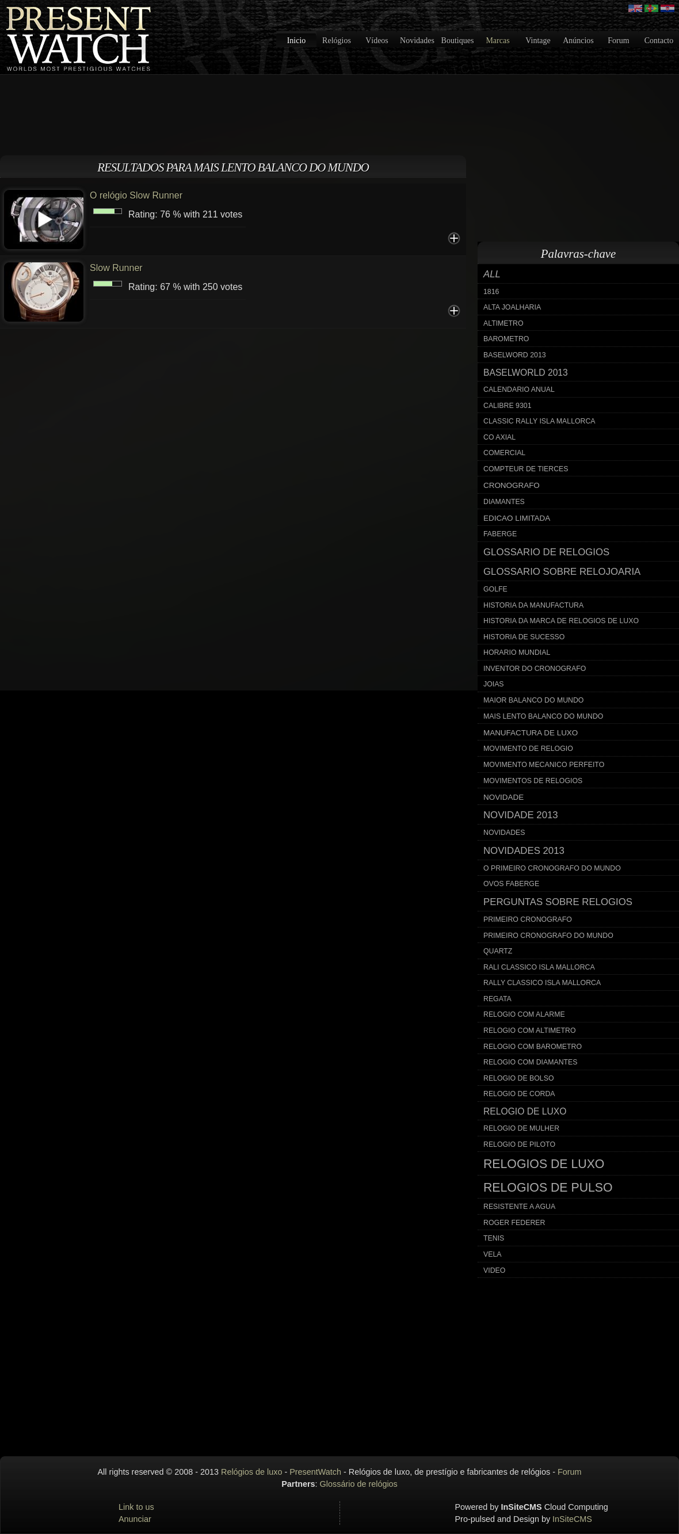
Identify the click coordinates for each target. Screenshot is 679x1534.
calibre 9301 (507, 406)
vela (492, 1254)
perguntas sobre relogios (557, 901)
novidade (503, 797)
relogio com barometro (532, 1047)
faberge (500, 534)
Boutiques (457, 40)
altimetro (503, 323)
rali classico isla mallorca (539, 967)
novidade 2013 (520, 815)
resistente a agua (519, 1207)
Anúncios (578, 40)
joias (493, 684)
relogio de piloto (519, 1144)
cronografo (511, 485)
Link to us (136, 1507)
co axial (499, 437)
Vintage (537, 40)
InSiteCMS (572, 1519)
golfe (495, 589)
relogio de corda (519, 1094)
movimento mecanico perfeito (543, 765)
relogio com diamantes (530, 1062)
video (494, 1270)
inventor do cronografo (534, 669)
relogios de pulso (548, 1188)
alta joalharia (512, 307)
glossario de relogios (546, 552)
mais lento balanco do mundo (543, 716)
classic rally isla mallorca (539, 421)
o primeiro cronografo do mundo (552, 868)
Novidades (417, 40)
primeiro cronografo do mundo (548, 936)
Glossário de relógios (359, 1484)
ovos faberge (511, 884)
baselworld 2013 (525, 372)
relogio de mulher (521, 1128)
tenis (493, 1238)
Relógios (336, 40)
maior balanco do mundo (533, 700)
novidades (504, 833)
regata (497, 999)
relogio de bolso (518, 1078)
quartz (497, 951)
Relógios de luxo (251, 1471)
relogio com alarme (524, 1014)
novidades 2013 (523, 850)
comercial (504, 453)
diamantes (504, 502)
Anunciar (135, 1519)
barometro (506, 339)
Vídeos (376, 40)
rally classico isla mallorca (542, 983)
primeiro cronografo (527, 919)
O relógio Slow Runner (136, 195)
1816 (491, 292)
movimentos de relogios (532, 781)
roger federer (514, 1223)
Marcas (497, 40)
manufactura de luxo (530, 732)
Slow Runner (116, 268)
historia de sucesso (523, 637)
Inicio (296, 40)
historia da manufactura (533, 605)
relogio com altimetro (529, 1031)
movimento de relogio (528, 749)
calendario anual (519, 390)
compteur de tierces (526, 469)
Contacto (659, 40)
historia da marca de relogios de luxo (561, 621)
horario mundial (516, 652)
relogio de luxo (524, 1111)
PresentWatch (315, 1471)
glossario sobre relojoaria (561, 571)
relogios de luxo (543, 1164)
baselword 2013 (514, 355)
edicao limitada (516, 518)
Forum (618, 40)
